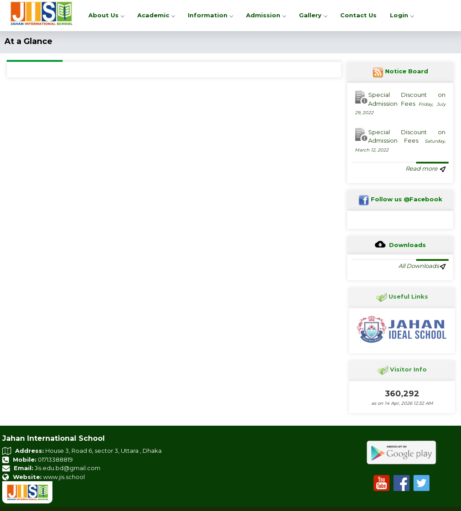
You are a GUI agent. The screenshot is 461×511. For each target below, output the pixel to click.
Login (401, 15)
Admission (266, 15)
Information (210, 15)
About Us (106, 15)
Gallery (313, 15)
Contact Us (358, 15)
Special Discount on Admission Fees (400, 103)
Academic (156, 15)
